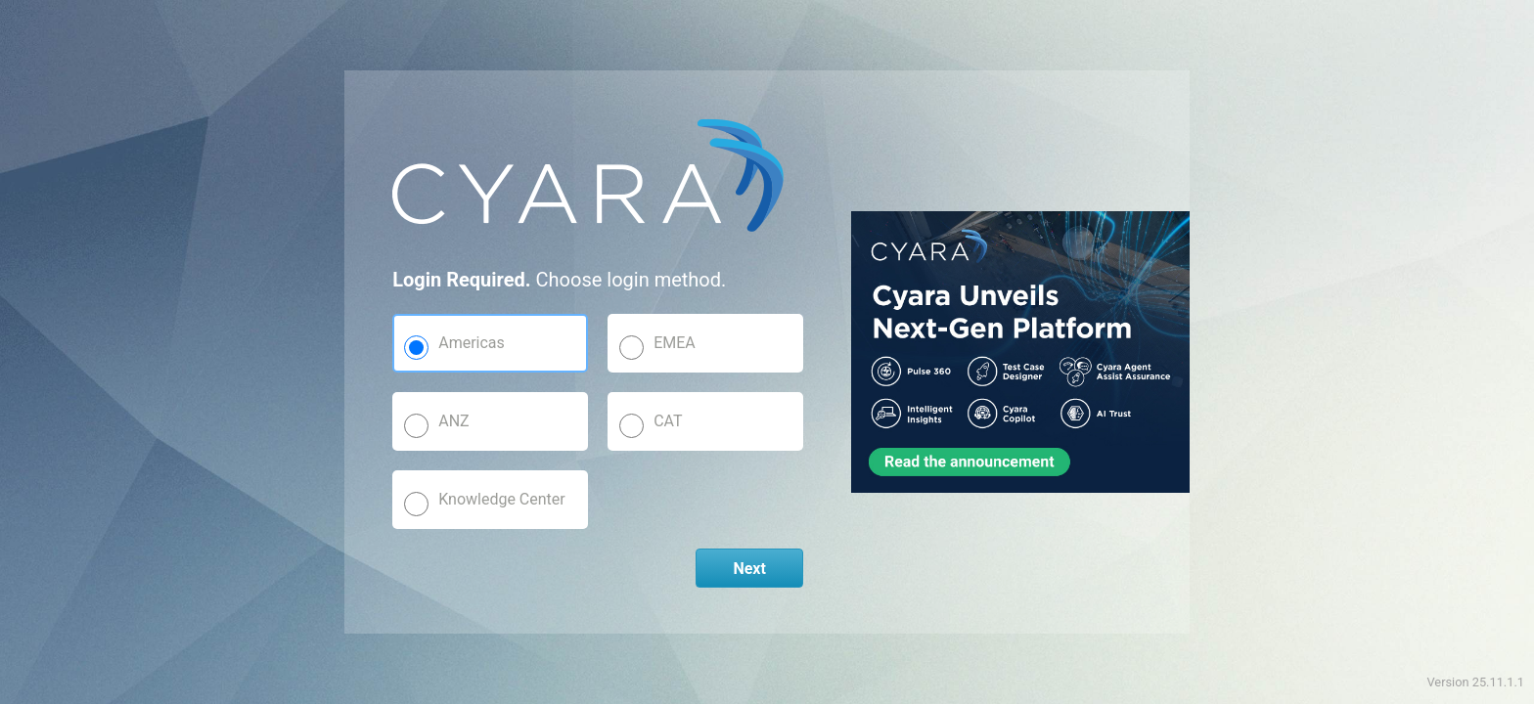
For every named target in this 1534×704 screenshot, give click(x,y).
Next (749, 568)
